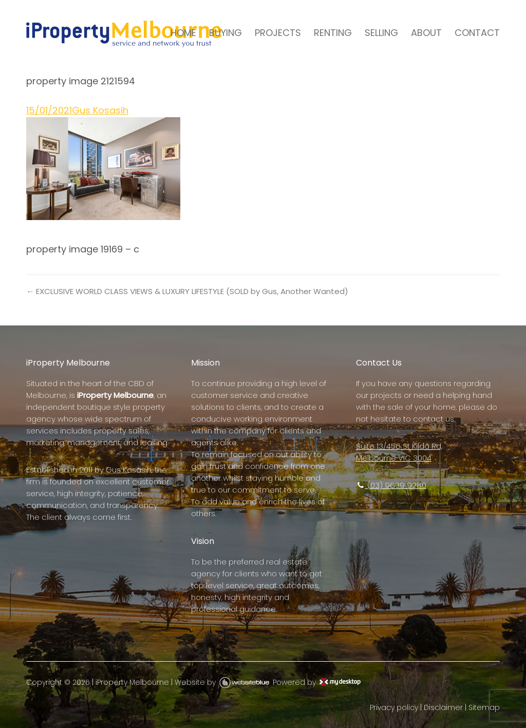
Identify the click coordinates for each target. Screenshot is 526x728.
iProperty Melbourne (132, 682)
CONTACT (477, 32)
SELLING (381, 32)
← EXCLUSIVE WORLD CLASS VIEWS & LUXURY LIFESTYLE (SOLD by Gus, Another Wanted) (187, 291)
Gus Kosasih (100, 110)
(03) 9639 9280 (391, 485)
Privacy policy (394, 707)
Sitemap (484, 707)
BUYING (225, 32)
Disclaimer (443, 707)
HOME (183, 32)
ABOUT (426, 32)
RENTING (333, 32)
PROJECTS (278, 32)
